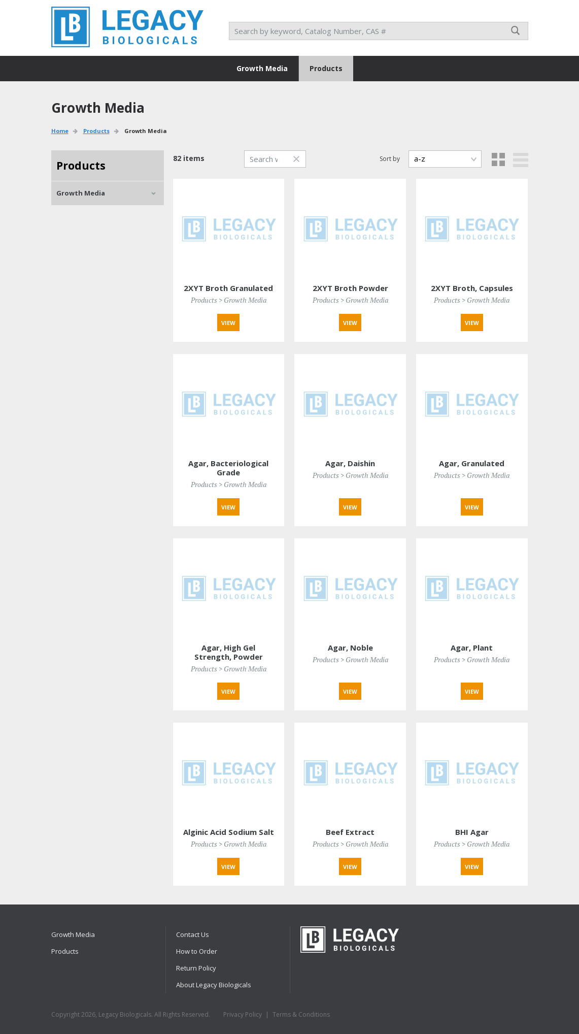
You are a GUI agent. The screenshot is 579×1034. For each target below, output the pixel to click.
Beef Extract (350, 832)
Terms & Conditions (301, 1014)
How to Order (196, 951)
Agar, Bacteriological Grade (228, 467)
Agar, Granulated (471, 463)
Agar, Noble (350, 647)
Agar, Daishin (350, 463)
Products (326, 68)
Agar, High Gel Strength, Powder (228, 652)
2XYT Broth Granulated (228, 288)
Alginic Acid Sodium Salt (228, 832)
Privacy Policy (242, 1014)
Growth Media (262, 68)
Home (60, 131)
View (228, 323)
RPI (127, 27)
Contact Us (192, 934)
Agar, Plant (472, 647)
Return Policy (196, 968)
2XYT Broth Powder (350, 288)
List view (520, 160)
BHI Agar (472, 832)
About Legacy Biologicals (213, 984)
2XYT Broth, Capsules (472, 288)
